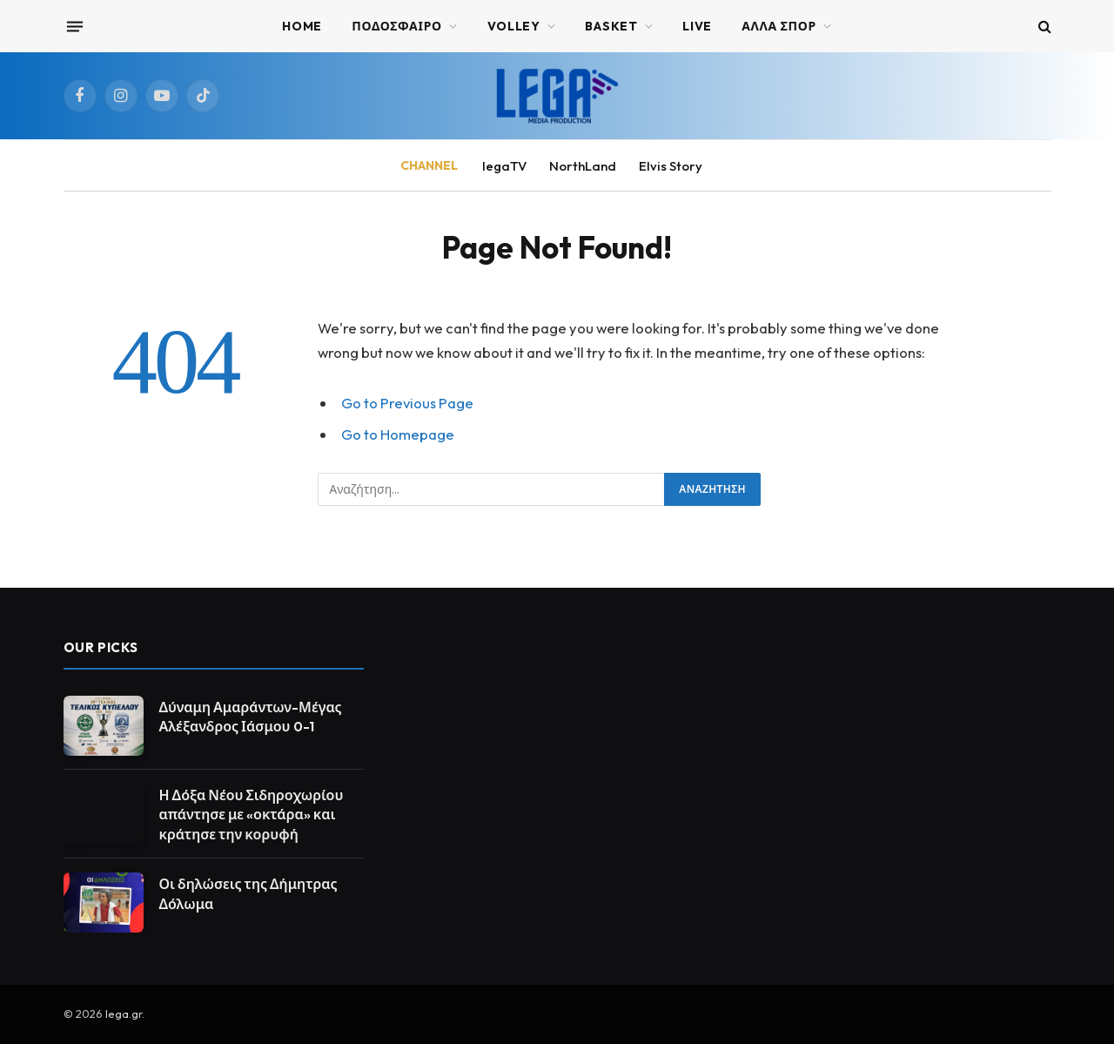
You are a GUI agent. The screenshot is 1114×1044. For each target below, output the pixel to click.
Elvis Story (670, 166)
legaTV (504, 166)
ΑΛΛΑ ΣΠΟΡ (779, 26)
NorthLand (582, 166)
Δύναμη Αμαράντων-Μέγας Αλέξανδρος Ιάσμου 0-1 (250, 717)
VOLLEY (513, 26)
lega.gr (123, 1013)
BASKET (611, 26)
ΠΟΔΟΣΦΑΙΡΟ (397, 26)
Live (697, 26)
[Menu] (74, 26)
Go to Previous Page (407, 403)
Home (302, 26)
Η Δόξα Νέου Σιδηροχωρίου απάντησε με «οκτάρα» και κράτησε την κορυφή (251, 815)
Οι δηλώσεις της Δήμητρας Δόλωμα (248, 894)
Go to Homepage (397, 434)
